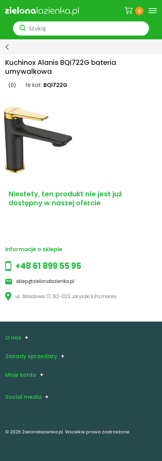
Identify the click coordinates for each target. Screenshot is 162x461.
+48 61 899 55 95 (48, 266)
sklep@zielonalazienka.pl (45, 281)
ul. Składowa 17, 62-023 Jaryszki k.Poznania (60, 296)
